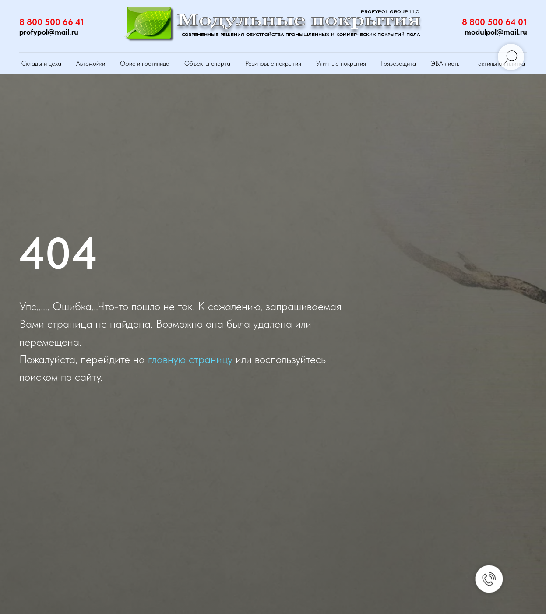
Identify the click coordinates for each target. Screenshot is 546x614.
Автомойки (90, 63)
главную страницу (190, 359)
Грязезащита (398, 63)
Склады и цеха (41, 63)
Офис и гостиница (144, 63)
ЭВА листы (446, 63)
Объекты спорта (207, 63)
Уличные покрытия (341, 63)
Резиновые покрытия (273, 63)
